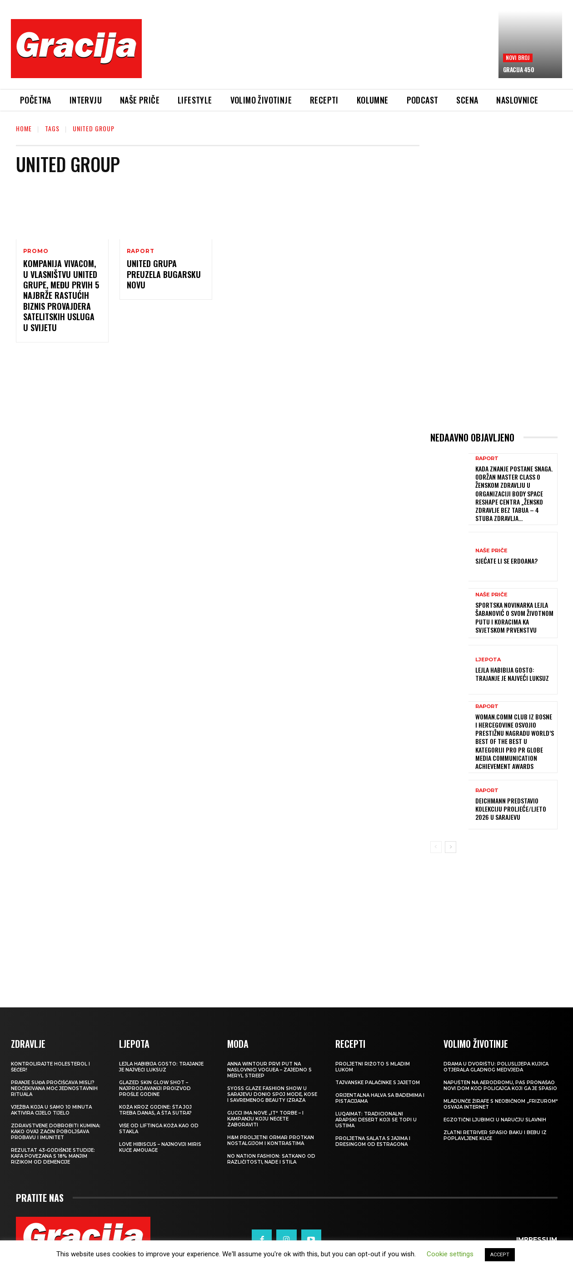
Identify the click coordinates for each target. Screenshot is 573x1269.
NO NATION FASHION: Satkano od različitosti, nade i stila (271, 1159)
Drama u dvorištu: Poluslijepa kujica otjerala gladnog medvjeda (495, 1067)
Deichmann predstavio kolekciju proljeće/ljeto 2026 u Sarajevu (510, 809)
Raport (140, 251)
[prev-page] (436, 847)
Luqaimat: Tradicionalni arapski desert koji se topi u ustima (376, 1120)
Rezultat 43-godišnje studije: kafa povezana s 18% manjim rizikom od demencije (53, 1156)
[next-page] (450, 847)
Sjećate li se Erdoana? (506, 560)
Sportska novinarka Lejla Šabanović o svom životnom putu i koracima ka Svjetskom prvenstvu (514, 617)
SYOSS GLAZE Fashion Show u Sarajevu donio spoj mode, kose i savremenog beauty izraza (272, 1094)
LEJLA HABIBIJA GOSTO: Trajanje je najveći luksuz (512, 674)
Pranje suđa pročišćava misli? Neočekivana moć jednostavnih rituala (54, 1088)
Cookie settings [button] (450, 1254)
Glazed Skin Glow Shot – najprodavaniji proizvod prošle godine (155, 1088)
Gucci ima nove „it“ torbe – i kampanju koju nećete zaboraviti (265, 1119)
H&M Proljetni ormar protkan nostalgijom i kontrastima (270, 1140)
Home (24, 128)
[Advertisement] (319, 55)
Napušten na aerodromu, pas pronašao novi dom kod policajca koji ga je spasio (500, 1085)
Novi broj (518, 57)
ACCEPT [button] (499, 1255)
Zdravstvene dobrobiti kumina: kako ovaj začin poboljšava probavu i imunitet (55, 1131)
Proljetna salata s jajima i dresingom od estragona (372, 1141)
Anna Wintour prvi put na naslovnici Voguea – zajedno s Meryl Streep (269, 1070)
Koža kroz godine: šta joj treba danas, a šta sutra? (155, 1110)
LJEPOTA (488, 659)
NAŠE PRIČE (491, 550)
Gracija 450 (518, 69)
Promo (36, 251)
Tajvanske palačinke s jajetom (377, 1083)
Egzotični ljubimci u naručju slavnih (494, 1120)
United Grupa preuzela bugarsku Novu (164, 274)
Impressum (536, 1239)
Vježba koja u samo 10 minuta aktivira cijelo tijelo (51, 1110)
